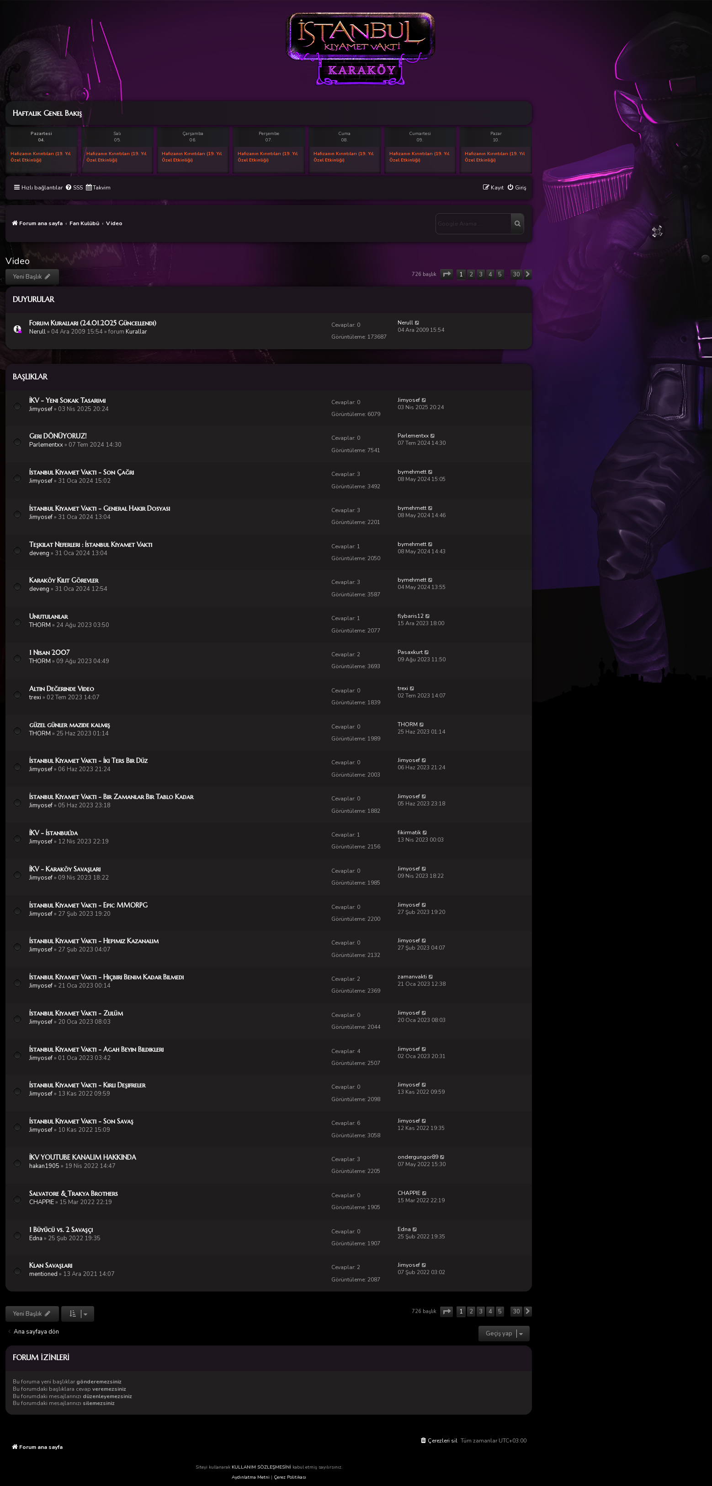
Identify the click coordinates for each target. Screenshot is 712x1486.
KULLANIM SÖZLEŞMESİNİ (261, 1467)
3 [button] (481, 274)
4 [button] (490, 274)
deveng (39, 553)
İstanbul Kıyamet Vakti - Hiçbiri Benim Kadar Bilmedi (106, 977)
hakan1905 (44, 1166)
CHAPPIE (41, 1202)
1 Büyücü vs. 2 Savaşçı (61, 1230)
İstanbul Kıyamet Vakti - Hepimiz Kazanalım (94, 941)
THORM (40, 625)
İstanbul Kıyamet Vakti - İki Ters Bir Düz (88, 761)
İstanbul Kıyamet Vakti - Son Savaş (81, 1121)
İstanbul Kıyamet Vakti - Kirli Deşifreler (87, 1085)
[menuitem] (74, 188)
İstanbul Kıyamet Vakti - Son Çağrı (81, 472)
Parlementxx (46, 445)
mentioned (43, 1274)
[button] (446, 274)
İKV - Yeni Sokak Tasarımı (67, 400)
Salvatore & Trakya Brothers (73, 1193)
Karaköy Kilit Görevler (63, 580)
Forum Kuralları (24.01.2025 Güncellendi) (92, 323)
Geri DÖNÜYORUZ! (58, 436)
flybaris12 (411, 616)
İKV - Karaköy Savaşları (65, 869)
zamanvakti (412, 976)
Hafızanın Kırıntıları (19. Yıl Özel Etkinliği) (40, 157)
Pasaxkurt (410, 652)
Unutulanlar (48, 616)
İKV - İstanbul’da (53, 833)
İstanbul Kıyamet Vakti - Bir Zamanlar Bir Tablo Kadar (111, 797)
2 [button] (471, 274)
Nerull (37, 332)
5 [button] (500, 274)
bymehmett (412, 472)
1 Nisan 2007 (49, 652)
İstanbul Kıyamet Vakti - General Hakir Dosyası (99, 508)
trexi (35, 697)
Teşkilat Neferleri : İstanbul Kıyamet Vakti (90, 544)
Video (17, 261)
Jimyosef (41, 409)
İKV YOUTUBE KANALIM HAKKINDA (82, 1157)
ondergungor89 (418, 1157)
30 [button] (516, 274)
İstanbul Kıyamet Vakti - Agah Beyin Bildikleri (96, 1049)
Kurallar (136, 332)
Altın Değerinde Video (61, 689)
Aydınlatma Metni (251, 1477)
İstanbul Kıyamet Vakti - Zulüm (76, 1013)
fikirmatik (409, 832)
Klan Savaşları (50, 1265)
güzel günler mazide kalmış (69, 725)
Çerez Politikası (290, 1477)
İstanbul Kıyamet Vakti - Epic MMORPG (88, 905)
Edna (36, 1238)
